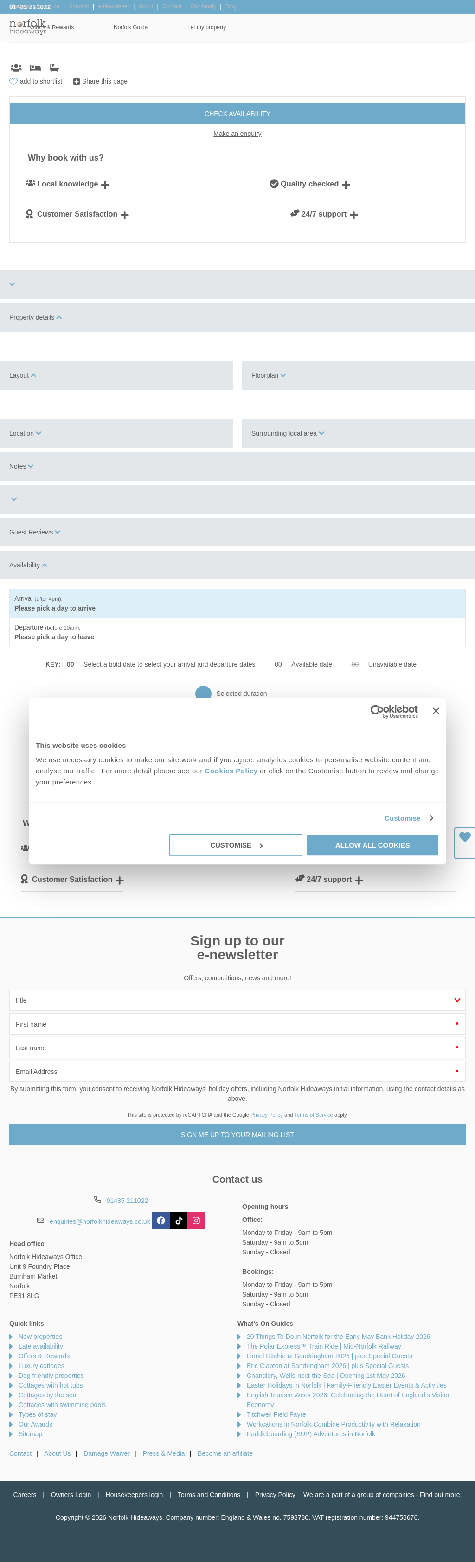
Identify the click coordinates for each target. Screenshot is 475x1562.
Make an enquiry (237, 133)
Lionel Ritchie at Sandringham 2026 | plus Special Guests (329, 1356)
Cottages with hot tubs (51, 1385)
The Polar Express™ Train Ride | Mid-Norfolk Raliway (324, 1346)
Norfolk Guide (360, 27)
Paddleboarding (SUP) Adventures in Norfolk (311, 1434)
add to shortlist (41, 81)
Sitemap (30, 1434)
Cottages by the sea (48, 1395)
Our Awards (35, 1424)
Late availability (41, 1346)
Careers (25, 1494)
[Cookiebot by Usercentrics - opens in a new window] (377, 712)
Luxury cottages (41, 1365)
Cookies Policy (231, 771)
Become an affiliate (225, 1453)
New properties (40, 1336)
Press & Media (164, 1453)
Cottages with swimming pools (62, 1404)
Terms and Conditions (209, 1494)
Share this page (105, 81)
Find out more (440, 1494)
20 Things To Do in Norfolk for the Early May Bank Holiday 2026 (338, 1336)
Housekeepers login (134, 1494)
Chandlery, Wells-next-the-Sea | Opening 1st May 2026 (326, 1375)
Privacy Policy (266, 1115)
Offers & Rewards (281, 27)
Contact (20, 1453)
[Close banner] (436, 710)
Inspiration (206, 27)
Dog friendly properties (51, 1375)
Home (73, 27)
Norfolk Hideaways (27, 26)
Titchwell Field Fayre (276, 1414)
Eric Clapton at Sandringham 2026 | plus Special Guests (328, 1365)
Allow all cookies (372, 845)
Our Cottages (137, 27)
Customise (403, 818)
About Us (57, 1453)
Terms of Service (314, 1115)
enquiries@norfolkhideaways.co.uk (100, 1221)
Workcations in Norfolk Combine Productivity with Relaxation (334, 1424)
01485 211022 (30, 7)
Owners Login (71, 1494)
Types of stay (38, 1414)
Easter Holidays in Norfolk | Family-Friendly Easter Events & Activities (347, 1385)
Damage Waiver (106, 1453)
